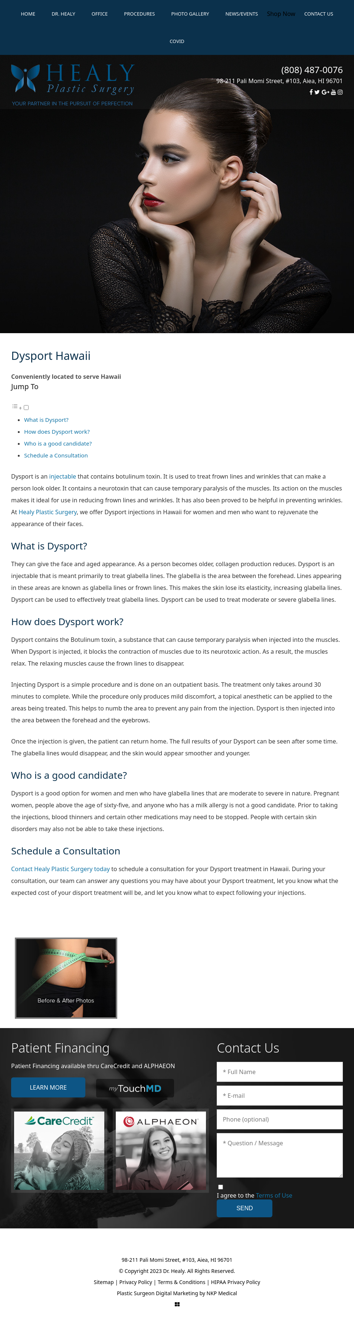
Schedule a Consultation (56, 455)
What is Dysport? (46, 419)
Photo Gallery (190, 13)
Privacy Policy (135, 1282)
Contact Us (318, 13)
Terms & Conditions (182, 1282)
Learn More (48, 1087)
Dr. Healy (63, 13)
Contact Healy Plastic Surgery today (60, 869)
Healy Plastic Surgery (48, 512)
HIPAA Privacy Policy (235, 1282)
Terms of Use (274, 1195)
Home (28, 13)
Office (100, 13)
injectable (62, 476)
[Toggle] (26, 407)
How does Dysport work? (57, 431)
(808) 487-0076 (312, 69)
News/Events (242, 13)
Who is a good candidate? (58, 443)
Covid (177, 41)
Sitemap (104, 1282)
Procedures (139, 13)
